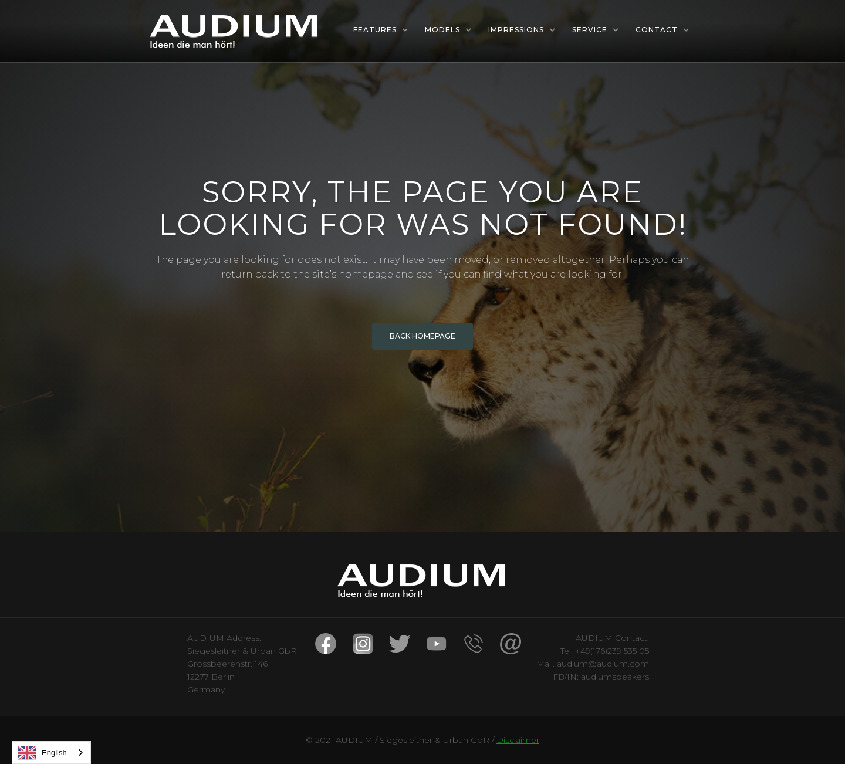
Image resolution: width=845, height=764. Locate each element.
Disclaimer (517, 740)
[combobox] (51, 752)
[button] (380, 30)
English (42, 753)
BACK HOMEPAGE (422, 336)
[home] (235, 31)
